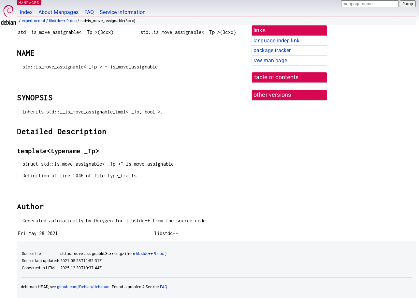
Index (26, 12)
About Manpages (58, 12)
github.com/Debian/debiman (83, 287)
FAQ (89, 12)
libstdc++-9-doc (63, 21)
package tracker (272, 50)
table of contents (276, 77)
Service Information (123, 12)
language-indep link (276, 40)
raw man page (270, 60)
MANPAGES (29, 2)
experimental (33, 21)
